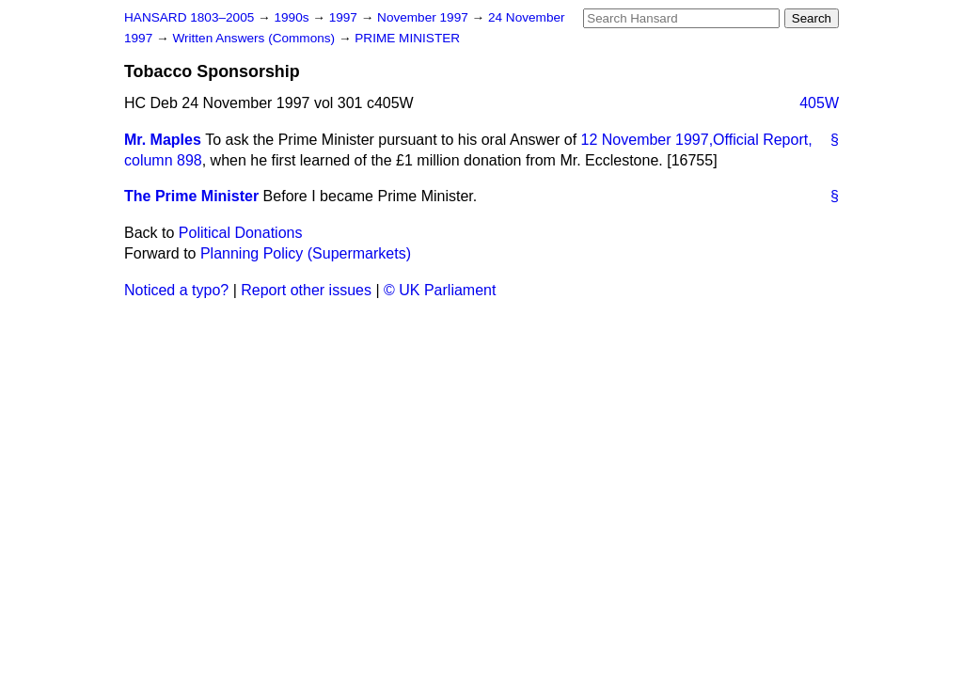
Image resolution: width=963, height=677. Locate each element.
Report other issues (306, 290)
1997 (345, 17)
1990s (293, 17)
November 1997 (424, 17)
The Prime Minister (191, 196)
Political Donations (241, 233)
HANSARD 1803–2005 (189, 17)
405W (819, 103)
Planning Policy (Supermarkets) (305, 253)
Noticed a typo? (176, 290)
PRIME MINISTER (407, 38)
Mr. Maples (162, 140)
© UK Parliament (440, 290)
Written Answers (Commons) (255, 38)
